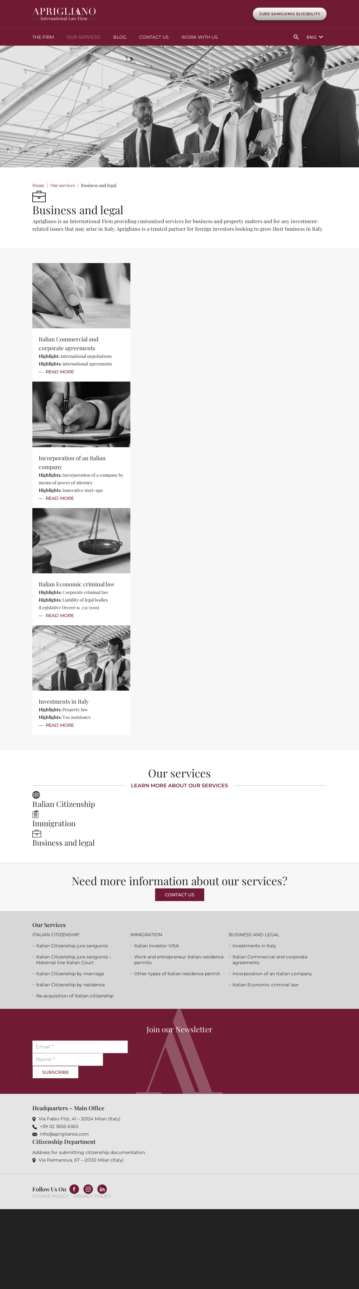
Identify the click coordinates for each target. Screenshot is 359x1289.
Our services (84, 36)
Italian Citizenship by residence (70, 984)
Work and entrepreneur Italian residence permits (179, 959)
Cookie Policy (50, 1196)
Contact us (179, 894)
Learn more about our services (179, 785)
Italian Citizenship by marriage (70, 973)
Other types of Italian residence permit (177, 973)
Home (38, 185)
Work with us (199, 36)
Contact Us (154, 36)
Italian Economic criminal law (76, 584)
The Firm (43, 36)
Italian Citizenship (63, 803)
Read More (60, 371)
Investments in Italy (64, 701)
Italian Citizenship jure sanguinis (72, 945)
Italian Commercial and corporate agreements (269, 959)
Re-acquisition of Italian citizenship (75, 995)
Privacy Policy (92, 1196)
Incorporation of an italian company (272, 973)
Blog (120, 36)
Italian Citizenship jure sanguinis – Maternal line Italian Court (73, 959)
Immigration (53, 823)
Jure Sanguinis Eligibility (289, 13)
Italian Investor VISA (156, 945)
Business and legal (63, 842)
